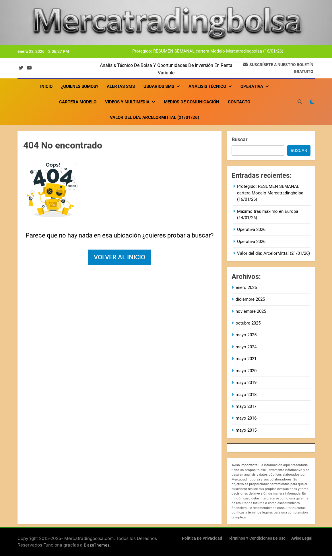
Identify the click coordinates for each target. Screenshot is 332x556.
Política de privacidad (202, 538)
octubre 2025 (248, 323)
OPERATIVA (251, 86)
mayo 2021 (246, 358)
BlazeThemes (97, 545)
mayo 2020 (246, 370)
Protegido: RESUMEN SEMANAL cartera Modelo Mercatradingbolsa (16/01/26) (207, 51)
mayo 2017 (246, 406)
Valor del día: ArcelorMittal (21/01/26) (154, 117)
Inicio (46, 86)
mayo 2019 (246, 382)
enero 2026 (246, 287)
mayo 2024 (246, 347)
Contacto (239, 102)
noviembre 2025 (251, 311)
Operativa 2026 (251, 229)
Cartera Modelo (77, 102)
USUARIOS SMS (158, 86)
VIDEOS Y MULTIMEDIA (127, 102)
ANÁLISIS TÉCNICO (207, 86)
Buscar (240, 139)
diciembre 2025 (250, 299)
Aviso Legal (301, 538)
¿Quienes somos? (79, 86)
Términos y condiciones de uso (257, 538)
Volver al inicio (119, 257)
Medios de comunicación (191, 102)
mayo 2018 (246, 394)
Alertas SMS (121, 86)
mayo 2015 (246, 430)
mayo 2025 (246, 334)
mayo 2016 (246, 418)
